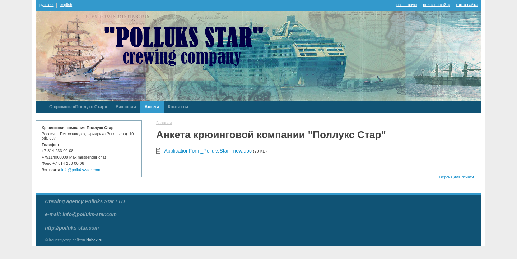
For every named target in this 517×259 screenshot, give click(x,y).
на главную (406, 5)
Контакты (178, 106)
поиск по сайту (436, 5)
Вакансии (126, 106)
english (66, 5)
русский (46, 5)
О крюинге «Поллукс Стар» (78, 106)
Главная (164, 123)
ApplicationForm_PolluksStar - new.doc (208, 151)
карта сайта (467, 5)
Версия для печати (456, 177)
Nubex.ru (94, 240)
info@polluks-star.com (80, 170)
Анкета (152, 106)
